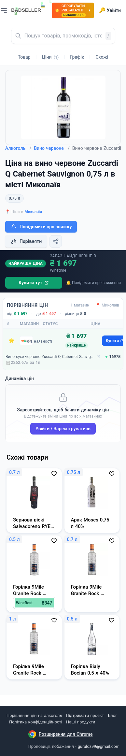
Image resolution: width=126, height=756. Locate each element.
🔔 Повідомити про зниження (93, 282)
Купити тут (34, 282)
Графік (77, 57)
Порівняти (26, 241)
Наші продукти (80, 722)
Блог (112, 715)
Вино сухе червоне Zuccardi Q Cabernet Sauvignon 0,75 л (50, 356)
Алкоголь (18, 148)
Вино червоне (52, 148)
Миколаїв (33, 211)
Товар (24, 57)
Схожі (101, 57)
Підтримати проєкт (85, 715)
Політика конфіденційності (35, 722)
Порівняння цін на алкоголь (34, 715)
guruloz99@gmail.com (98, 746)
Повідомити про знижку (41, 226)
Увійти (110, 10)
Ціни (50, 57)
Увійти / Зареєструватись (63, 428)
